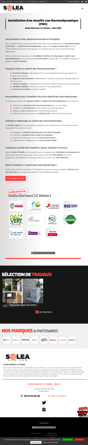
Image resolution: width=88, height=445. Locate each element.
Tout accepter (67, 439)
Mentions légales (36, 433)
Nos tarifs (52, 437)
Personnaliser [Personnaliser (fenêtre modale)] (35, 442)
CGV (36, 437)
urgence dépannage (58, 396)
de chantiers (45, 312)
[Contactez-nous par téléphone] (74, 1)
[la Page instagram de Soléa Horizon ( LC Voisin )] (84, 2)
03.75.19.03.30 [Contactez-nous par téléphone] (32, 395)
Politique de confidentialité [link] (50, 442)
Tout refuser (79, 439)
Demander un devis (16, 178)
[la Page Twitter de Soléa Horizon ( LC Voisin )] (81, 2)
